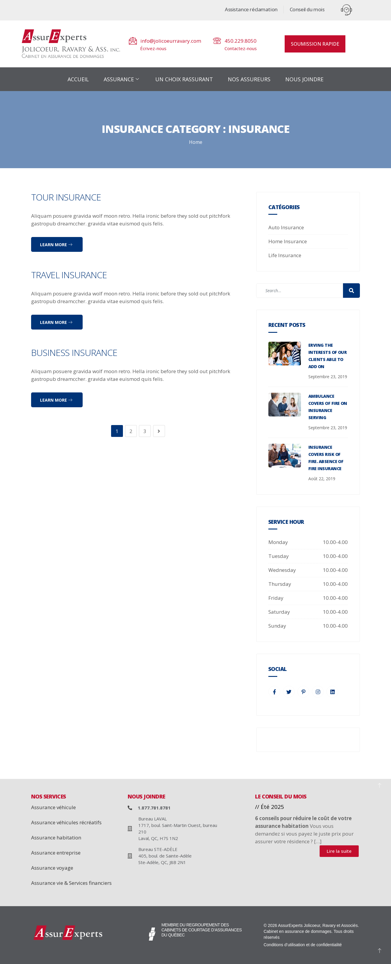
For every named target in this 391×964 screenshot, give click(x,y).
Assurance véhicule (53, 807)
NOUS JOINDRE (304, 79)
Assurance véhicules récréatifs (66, 822)
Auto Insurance (286, 227)
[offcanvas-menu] (347, 10)
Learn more (56, 244)
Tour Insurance (66, 197)
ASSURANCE (122, 79)
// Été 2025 (269, 807)
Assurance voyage (52, 867)
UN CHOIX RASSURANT (184, 79)
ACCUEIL (78, 79)
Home (195, 142)
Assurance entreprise (56, 852)
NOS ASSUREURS (249, 79)
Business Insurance (74, 352)
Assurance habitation (56, 837)
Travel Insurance (69, 275)
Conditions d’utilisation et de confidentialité (303, 944)
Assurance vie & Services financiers (71, 882)
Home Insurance (287, 241)
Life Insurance (284, 255)
